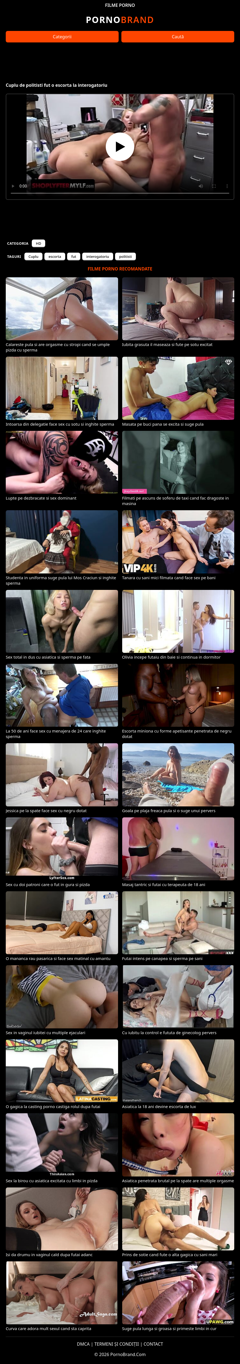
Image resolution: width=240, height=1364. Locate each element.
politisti (125, 256)
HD (38, 243)
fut (73, 256)
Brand (120, 19)
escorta (54, 256)
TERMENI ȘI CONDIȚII (116, 1344)
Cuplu (33, 256)
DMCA (83, 1344)
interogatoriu (97, 256)
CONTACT (153, 1344)
